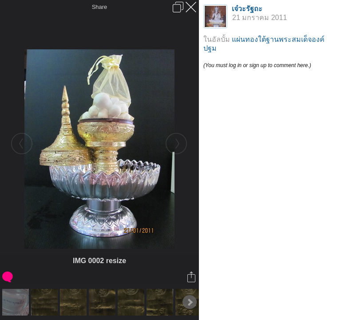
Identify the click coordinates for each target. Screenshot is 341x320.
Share (99, 7)
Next (189, 302)
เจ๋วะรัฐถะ (247, 8)
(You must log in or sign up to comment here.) (257, 65)
